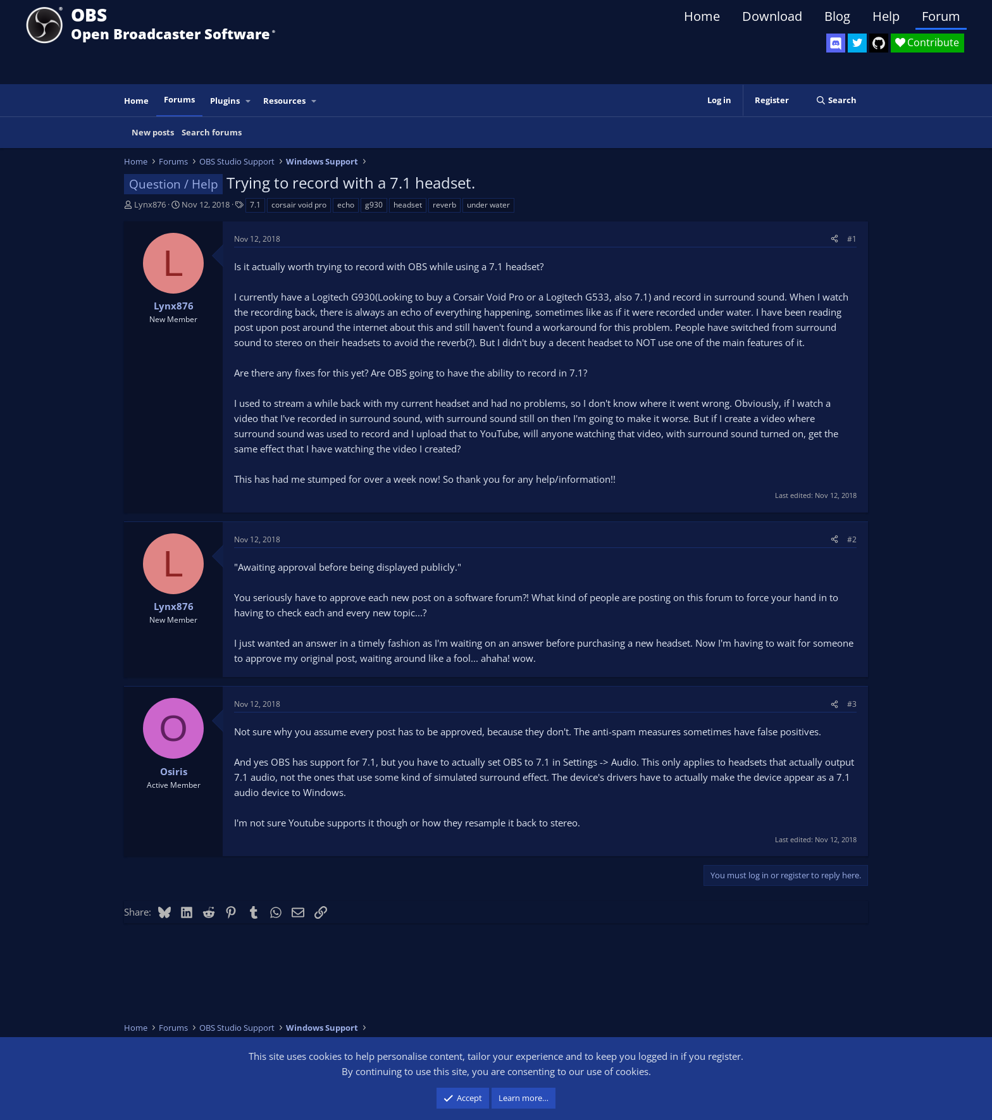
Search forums (212, 132)
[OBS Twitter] (857, 43)
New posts (153, 132)
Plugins (225, 100)
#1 (852, 238)
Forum (941, 16)
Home (702, 16)
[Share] (834, 239)
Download (772, 16)
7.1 (255, 204)
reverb (444, 204)
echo (345, 204)
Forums (179, 99)
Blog (837, 16)
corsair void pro (298, 204)
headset (408, 204)
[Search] (836, 100)
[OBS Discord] (835, 43)
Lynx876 (150, 204)
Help (886, 16)
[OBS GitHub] (878, 43)
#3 (852, 704)
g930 (374, 204)
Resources (284, 100)
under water (488, 204)
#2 (852, 539)
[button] (248, 100)
